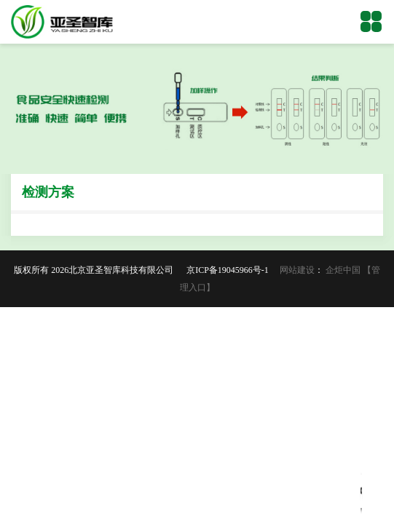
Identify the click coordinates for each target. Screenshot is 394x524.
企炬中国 (343, 270)
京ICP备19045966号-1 (231, 270)
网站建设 (297, 270)
